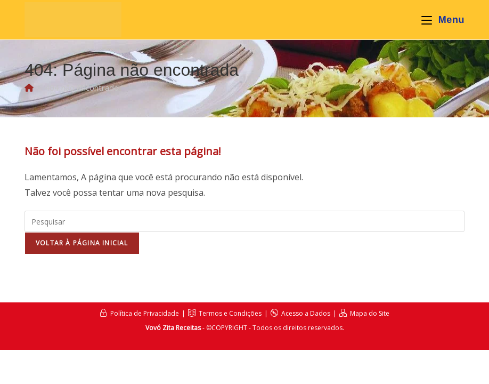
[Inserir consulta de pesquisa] (244, 221)
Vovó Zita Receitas (173, 327)
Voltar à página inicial (82, 242)
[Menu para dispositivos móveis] (442, 19)
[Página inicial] (29, 87)
